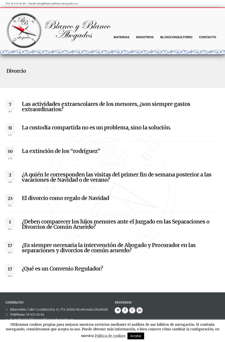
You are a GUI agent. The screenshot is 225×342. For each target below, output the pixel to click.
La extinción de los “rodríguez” (61, 151)
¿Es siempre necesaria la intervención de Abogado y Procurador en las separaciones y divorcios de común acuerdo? (109, 248)
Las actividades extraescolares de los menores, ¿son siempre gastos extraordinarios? (106, 107)
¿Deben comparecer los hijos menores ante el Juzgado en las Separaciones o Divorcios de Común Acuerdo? (115, 224)
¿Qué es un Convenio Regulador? (62, 268)
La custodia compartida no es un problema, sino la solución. (96, 127)
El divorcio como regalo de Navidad (65, 198)
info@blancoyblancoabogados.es (57, 3)
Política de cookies (110, 336)
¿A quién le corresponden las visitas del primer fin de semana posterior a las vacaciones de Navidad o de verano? (116, 177)
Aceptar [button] (136, 336)
